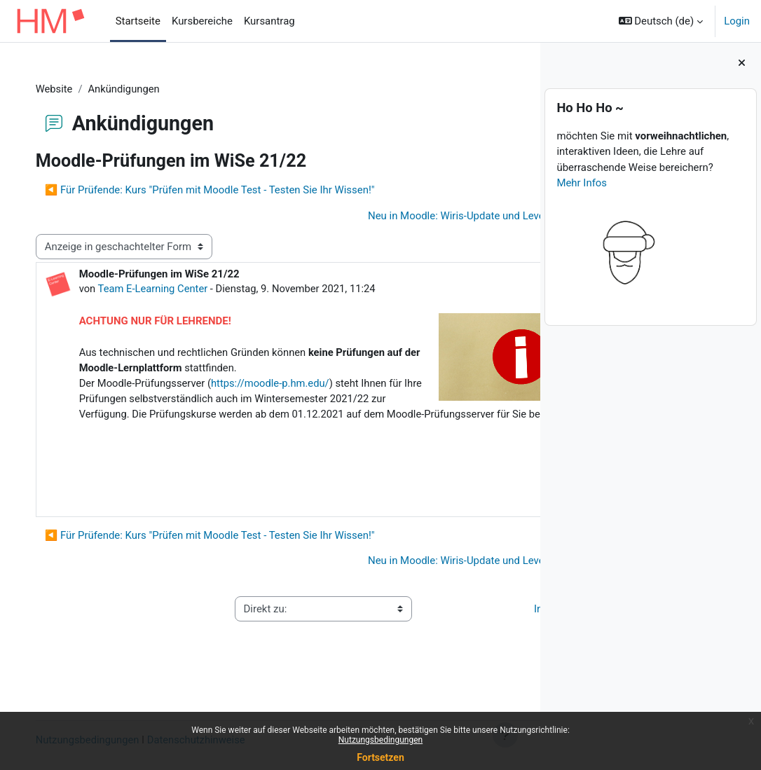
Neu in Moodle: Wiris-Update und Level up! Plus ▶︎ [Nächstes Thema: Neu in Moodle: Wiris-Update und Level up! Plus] (387, 215)
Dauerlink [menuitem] (473, 529)
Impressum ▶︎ (470, 642)
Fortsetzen (380, 757)
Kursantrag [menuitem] (269, 21)
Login (737, 21)
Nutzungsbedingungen (380, 740)
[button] (661, 21)
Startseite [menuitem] (138, 21)
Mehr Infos (581, 183)
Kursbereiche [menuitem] (202, 21)
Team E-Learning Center (168, 288)
